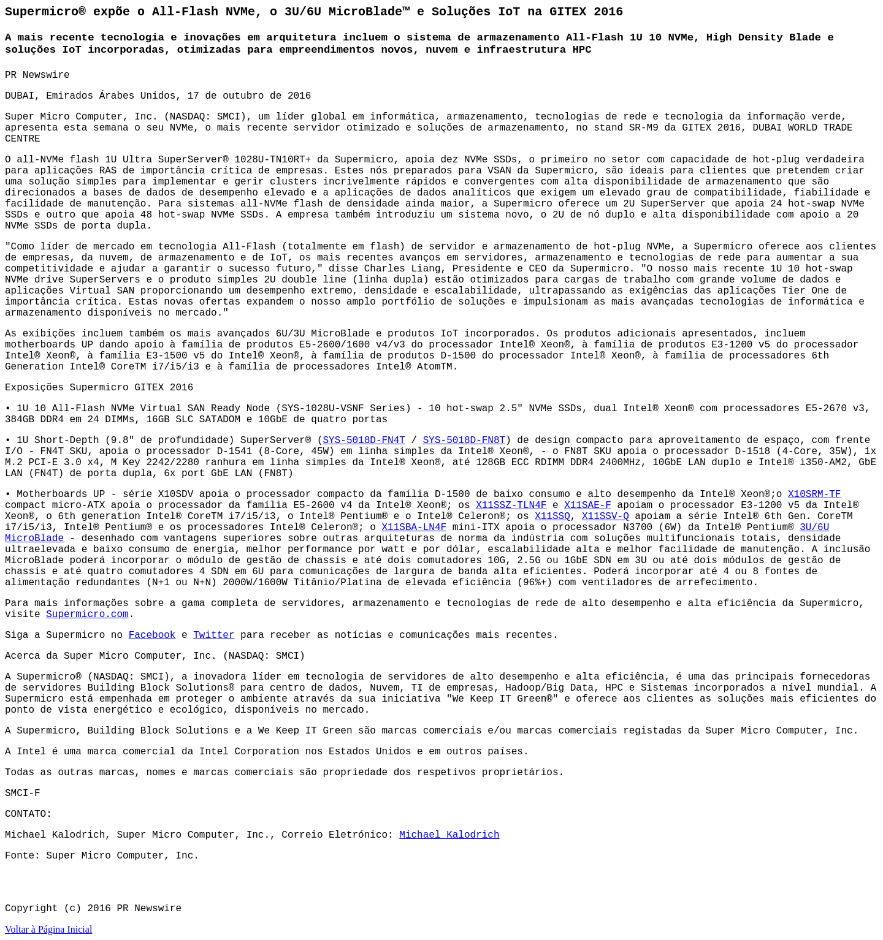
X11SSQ (552, 516)
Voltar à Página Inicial (48, 929)
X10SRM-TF (814, 494)
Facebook (152, 635)
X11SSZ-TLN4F (511, 505)
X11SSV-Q (605, 516)
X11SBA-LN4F (414, 527)
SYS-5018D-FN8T (464, 440)
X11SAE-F (587, 505)
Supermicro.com (87, 614)
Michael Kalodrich (449, 835)
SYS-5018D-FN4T (364, 440)
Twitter (213, 635)
